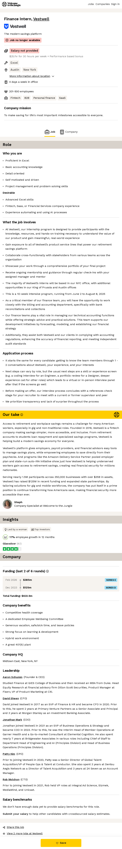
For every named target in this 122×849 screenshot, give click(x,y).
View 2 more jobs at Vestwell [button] (23, 833)
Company (68, 132)
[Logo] (11, 4)
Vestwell (41, 19)
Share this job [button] (13, 827)
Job (49, 132)
